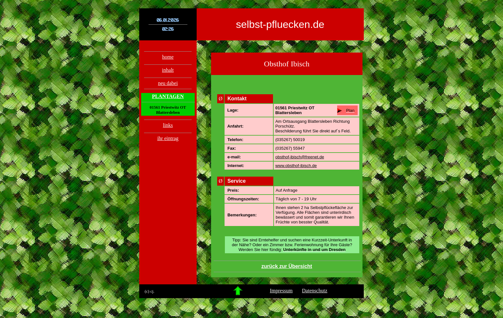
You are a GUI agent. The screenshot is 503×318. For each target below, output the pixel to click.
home (168, 57)
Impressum (281, 290)
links (168, 125)
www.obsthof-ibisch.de (296, 165)
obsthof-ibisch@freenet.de (299, 157)
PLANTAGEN (168, 96)
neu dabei (168, 83)
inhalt (168, 70)
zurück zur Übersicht (286, 266)
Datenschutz (314, 290)
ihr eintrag (167, 138)
